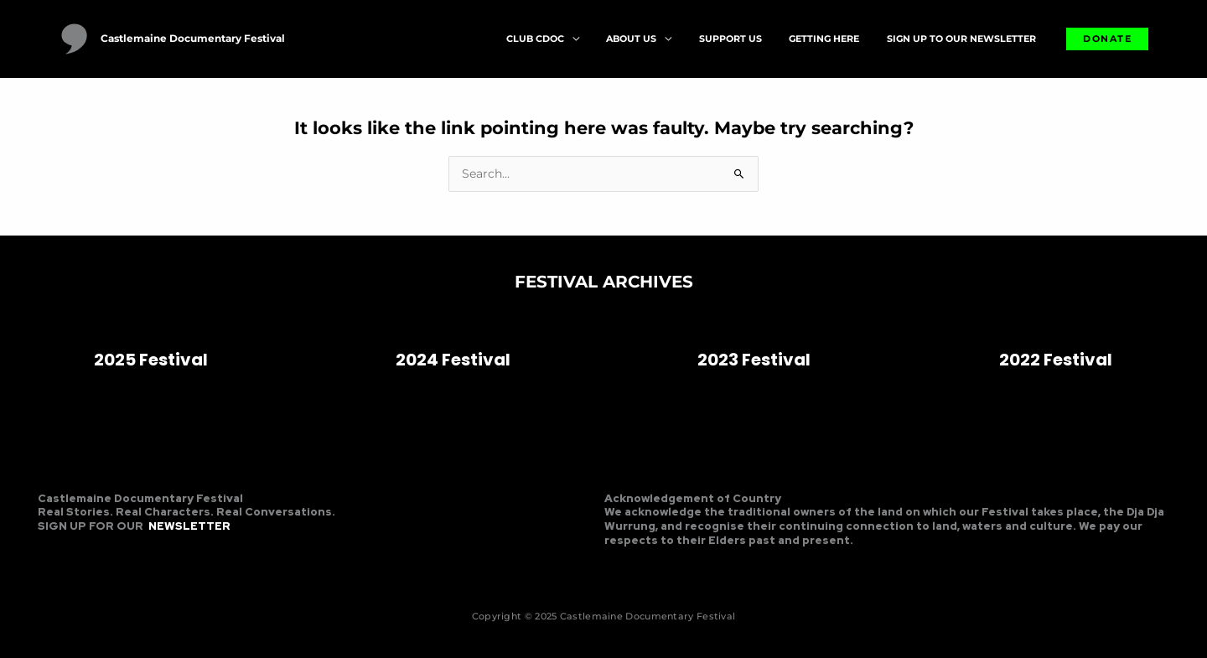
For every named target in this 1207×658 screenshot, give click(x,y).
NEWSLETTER (189, 526)
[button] (1107, 39)
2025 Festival (151, 359)
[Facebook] (49, 553)
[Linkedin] (104, 553)
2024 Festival (453, 359)
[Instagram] (76, 553)
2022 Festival (1055, 359)
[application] (611, 38)
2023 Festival (754, 359)
